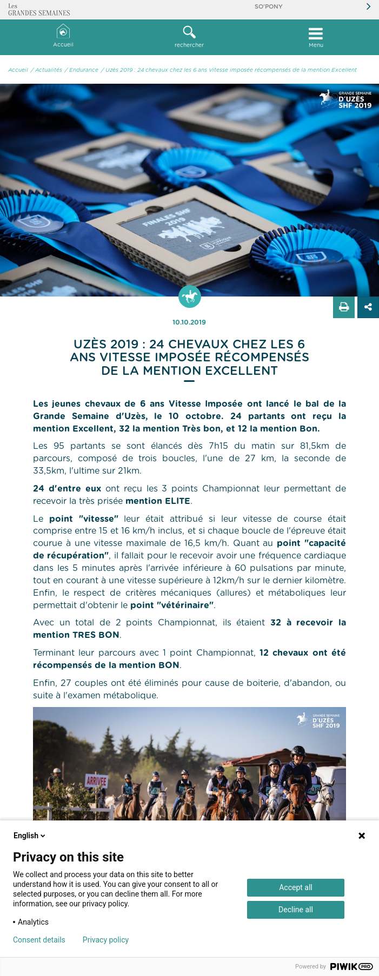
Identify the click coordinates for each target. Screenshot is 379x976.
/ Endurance (81, 70)
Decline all (295, 909)
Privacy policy (106, 939)
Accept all (295, 887)
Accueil (63, 36)
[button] (190, 37)
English (30, 835)
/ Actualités (46, 70)
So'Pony (269, 7)
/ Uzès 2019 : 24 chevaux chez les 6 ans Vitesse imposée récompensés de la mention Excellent (229, 70)
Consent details (39, 939)
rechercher (190, 36)
